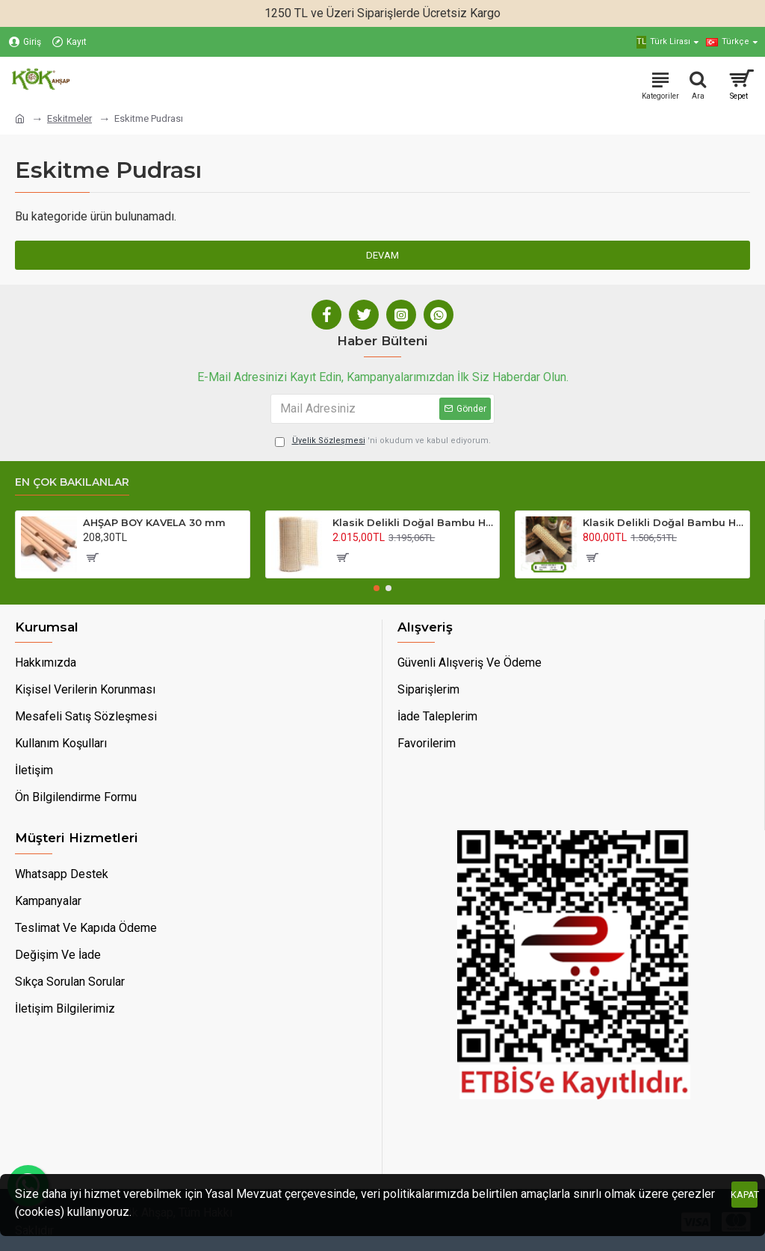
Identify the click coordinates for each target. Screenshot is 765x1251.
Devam (382, 255)
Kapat (744, 1194)
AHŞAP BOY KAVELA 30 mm (154, 522)
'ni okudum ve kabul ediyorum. (383, 441)
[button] (377, 588)
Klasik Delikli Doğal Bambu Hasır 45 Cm (663, 522)
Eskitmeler (69, 118)
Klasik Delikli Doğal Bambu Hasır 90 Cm (413, 522)
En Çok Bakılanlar (72, 482)
